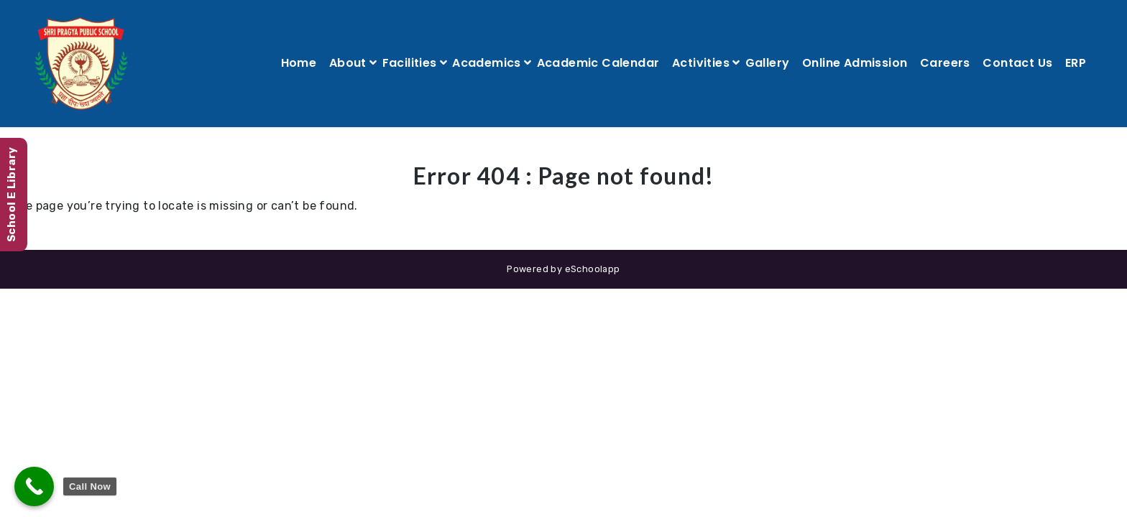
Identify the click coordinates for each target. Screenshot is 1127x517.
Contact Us (1017, 63)
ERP (1075, 63)
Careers (945, 63)
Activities (701, 63)
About (348, 63)
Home (299, 63)
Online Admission (854, 63)
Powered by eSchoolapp (563, 269)
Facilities (409, 63)
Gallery (767, 63)
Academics (486, 63)
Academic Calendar (598, 63)
